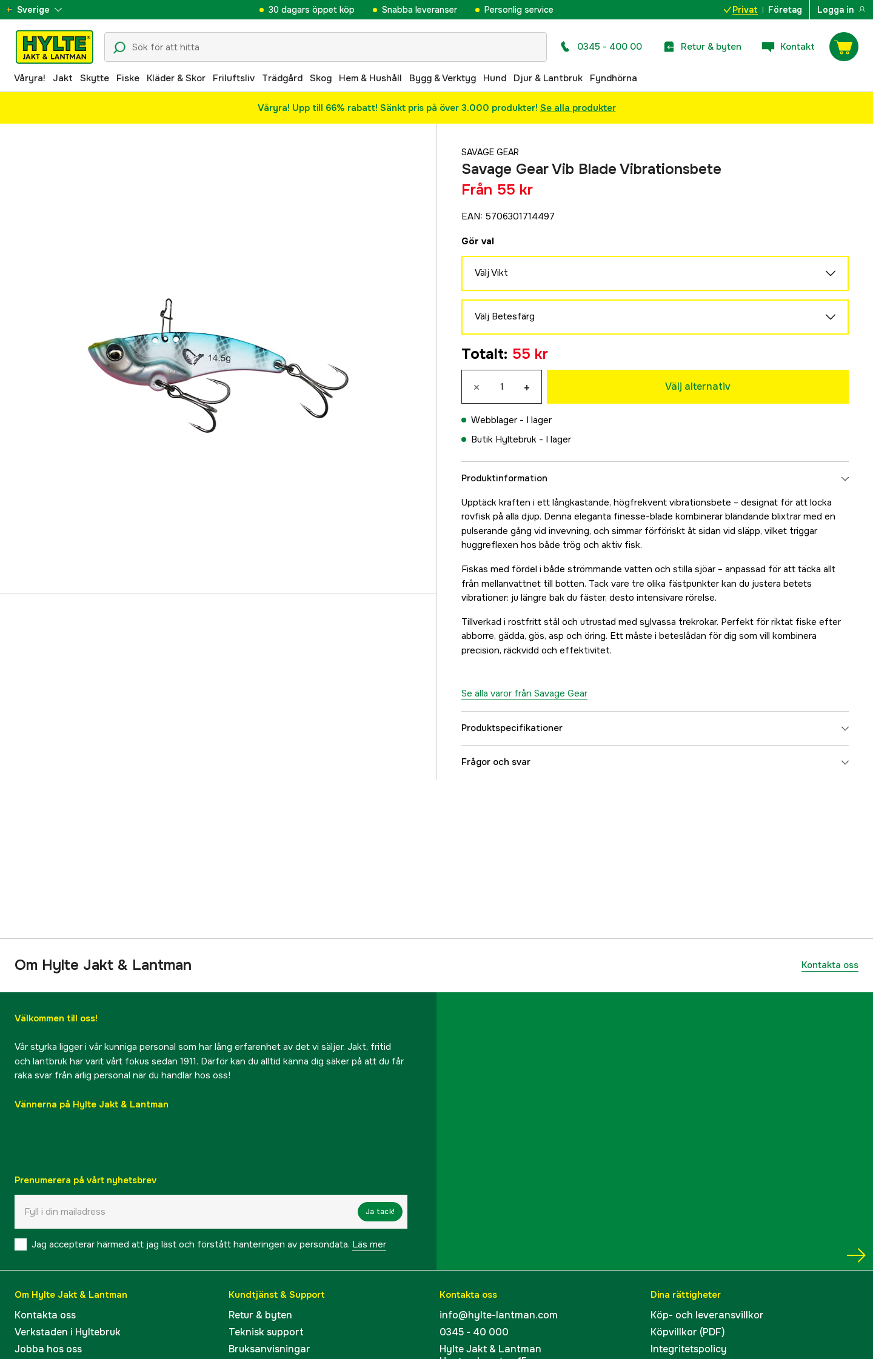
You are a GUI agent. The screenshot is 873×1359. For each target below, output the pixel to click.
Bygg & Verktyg (442, 78)
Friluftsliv (234, 78)
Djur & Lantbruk (548, 78)
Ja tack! (380, 1212)
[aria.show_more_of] (44, 9)
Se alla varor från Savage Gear (524, 693)
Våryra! (29, 78)
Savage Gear (492, 152)
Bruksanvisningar (269, 1349)
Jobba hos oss (48, 1349)
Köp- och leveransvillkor (707, 1315)
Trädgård (282, 78)
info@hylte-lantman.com (499, 1315)
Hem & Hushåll (370, 78)
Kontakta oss (829, 965)
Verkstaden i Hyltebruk (68, 1332)
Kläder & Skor (176, 78)
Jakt (63, 78)
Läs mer (369, 1244)
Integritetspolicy (689, 1349)
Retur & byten (260, 1315)
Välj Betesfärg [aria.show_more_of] (655, 317)
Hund (494, 78)
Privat (741, 9)
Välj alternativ (698, 386)
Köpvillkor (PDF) (688, 1332)
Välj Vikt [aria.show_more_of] (655, 273)
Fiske (127, 78)
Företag (785, 9)
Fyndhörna (613, 78)
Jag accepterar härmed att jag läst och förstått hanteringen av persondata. (209, 1244)
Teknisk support (266, 1332)
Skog (321, 78)
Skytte (94, 78)
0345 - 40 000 (474, 1332)
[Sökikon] (119, 48)
